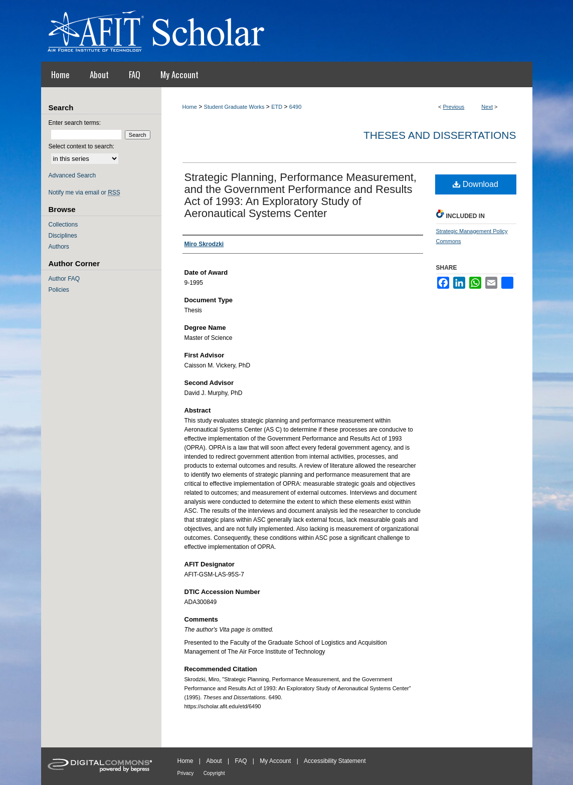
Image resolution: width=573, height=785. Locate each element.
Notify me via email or (84, 192)
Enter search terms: (75, 122)
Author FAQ (64, 278)
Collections (63, 224)
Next (487, 107)
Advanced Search (72, 175)
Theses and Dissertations (439, 135)
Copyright (214, 773)
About (214, 760)
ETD (276, 107)
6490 (295, 107)
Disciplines (63, 235)
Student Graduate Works (234, 107)
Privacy (185, 773)
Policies (59, 289)
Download (475, 184)
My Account (275, 760)
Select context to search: (81, 146)
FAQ (241, 760)
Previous (454, 107)
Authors (59, 246)
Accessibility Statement (334, 760)
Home (189, 107)
